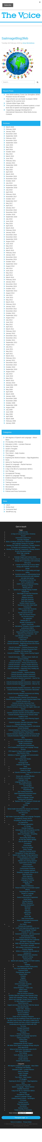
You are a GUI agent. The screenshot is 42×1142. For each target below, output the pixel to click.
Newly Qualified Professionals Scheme (27, 632)
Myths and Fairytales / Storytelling (27, 834)
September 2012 (11, 315)
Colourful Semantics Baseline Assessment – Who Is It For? (23, 688)
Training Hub (23, 1041)
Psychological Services (25, 795)
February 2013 (11, 304)
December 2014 (11, 257)
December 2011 (11, 336)
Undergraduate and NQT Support (23, 1043)
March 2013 (10, 302)
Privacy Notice (23, 974)
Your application (27, 618)
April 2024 (9, 149)
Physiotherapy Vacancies (23, 972)
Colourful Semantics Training (23, 724)
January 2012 (10, 333)
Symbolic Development (27, 905)
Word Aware (27, 922)
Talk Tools (27, 909)
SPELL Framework (27, 903)
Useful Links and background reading (27, 584)
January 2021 (10, 163)
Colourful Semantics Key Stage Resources (23, 705)
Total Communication (27, 918)
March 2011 (10, 356)
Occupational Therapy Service (23, 818)
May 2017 (9, 203)
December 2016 (11, 210)
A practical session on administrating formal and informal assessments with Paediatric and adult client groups (27, 576)
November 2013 (11, 286)
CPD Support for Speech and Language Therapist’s (23, 751)
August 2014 (10, 266)
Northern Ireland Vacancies (27, 603)
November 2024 (11, 140)
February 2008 (11, 421)
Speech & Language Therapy (15, 475)
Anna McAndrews (28, 43)
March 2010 (10, 380)
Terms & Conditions (23, 1012)
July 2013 (9, 295)
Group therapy (27, 845)
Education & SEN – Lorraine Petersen (18, 444)
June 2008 (9, 412)
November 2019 (11, 178)
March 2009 (10, 394)
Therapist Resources (23, 1030)
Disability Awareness (12, 466)
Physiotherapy (27, 789)
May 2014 (9, 273)
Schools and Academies (25, 926)
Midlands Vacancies (27, 597)
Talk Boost (27, 907)
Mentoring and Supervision (27, 630)
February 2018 (11, 194)
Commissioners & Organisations (23, 739)
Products (23, 976)
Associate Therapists (23, 539)
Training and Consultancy (25, 799)
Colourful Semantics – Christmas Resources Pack (23, 647)
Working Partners (11, 489)
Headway (27, 964)
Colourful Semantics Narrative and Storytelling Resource (23, 713)
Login (23, 807)
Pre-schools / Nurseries (27, 945)
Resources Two (23, 982)
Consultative (27, 843)
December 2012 (11, 309)
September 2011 (11, 342)
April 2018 (9, 192)
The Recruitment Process (25, 613)
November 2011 (11, 338)
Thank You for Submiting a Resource (23, 1016)
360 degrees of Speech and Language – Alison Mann (23, 1065)
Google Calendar (23, 1059)
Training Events (27, 959)
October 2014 (10, 261)
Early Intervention (27, 874)
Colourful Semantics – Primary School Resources (23, 663)
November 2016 (11, 212)
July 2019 (9, 183)
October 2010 (10, 367)
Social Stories (27, 899)
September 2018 (11, 187)
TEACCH (27, 914)
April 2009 (9, 392)
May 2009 (9, 389)
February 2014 (11, 279)
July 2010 (9, 374)
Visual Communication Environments (27, 920)
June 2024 (9, 145)
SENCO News (23, 989)
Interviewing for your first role (27, 580)
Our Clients (23, 924)
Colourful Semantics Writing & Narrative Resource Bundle (23, 734)
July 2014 (9, 268)
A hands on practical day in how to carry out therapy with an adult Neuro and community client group (27, 561)
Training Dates (23, 1039)
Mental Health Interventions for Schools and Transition (23, 809)
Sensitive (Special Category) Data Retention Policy (23, 995)
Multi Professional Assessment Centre (25, 793)
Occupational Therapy (13, 473)
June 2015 (9, 244)
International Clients (25, 768)
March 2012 (10, 329)
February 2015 (11, 253)
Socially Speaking (27, 901)
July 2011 (9, 347)
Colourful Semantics (27, 866)
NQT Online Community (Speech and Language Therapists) (23, 816)
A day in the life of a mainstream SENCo (19, 469)
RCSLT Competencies (27, 582)
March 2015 (10, 250)
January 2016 (10, 232)
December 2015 (11, 235)
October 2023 (10, 152)
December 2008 (11, 398)
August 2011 (10, 344)
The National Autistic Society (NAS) (27, 966)
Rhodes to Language (27, 893)
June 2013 (9, 297)
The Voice (35, 31)
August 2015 (10, 241)
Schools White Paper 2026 (15, 103)
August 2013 (10, 293)
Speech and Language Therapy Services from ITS (23, 999)
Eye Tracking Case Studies (23, 759)
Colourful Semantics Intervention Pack (23, 703)
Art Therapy (27, 826)
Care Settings (23, 1053)
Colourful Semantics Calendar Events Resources (23, 697)
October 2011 (10, 340)
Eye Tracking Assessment (25, 791)
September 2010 (11, 369)
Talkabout (27, 911)
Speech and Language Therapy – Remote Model (23, 997)
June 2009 (9, 387)
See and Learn (27, 895)
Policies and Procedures (23, 1061)
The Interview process (27, 616)
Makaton (27, 884)
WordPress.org (11, 511)
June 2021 (9, 158)
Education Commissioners (25, 741)
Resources (23, 980)
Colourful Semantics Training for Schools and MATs (23, 730)
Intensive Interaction (27, 878)
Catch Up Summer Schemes (25, 993)
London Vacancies (27, 595)
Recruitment (10, 487)
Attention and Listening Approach (27, 861)
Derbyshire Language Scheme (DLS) (27, 872)
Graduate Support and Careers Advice (25, 557)
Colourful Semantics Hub (23, 701)
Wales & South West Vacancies (27, 609)
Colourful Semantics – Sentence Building (23, 672)
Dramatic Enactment (27, 828)
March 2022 (10, 156)
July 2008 (9, 410)
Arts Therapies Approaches (25, 824)
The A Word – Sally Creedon (15, 453)
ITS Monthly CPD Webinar (14, 442)
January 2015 (10, 255)
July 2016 (9, 219)
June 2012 (9, 322)
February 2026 (11, 129)
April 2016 (9, 226)
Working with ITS (27, 588)
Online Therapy (27, 849)
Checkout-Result (23, 638)
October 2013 (10, 288)
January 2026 (10, 131)
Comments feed (11, 509)
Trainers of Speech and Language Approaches (23, 1036)
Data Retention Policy (23, 753)
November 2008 (11, 401)
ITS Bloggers (10, 455)
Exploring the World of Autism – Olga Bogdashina (22, 458)
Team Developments (12, 484)
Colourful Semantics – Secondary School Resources (23, 666)
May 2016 (9, 223)
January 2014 (10, 282)
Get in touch (23, 761)
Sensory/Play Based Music (27, 837)
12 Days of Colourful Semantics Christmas (23, 534)
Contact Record (23, 1057)
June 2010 (9, 376)
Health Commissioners (25, 743)
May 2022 (9, 154)
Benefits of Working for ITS (27, 622)
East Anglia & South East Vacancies (27, 593)
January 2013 (10, 306)
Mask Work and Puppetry (27, 832)
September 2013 (11, 291)
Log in (8, 505)
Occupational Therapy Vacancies (23, 820)
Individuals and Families (23, 764)
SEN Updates (10, 451)
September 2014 (11, 264)
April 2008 (9, 416)
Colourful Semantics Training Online (23, 732)
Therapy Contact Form (23, 1034)
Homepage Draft (23, 763)
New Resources (23, 813)
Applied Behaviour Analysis (27, 859)
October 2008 (10, 403)
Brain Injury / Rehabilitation (23, 1051)
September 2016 (11, 217)
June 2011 (9, 349)
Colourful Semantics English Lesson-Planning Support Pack (23, 699)
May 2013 (9, 300)
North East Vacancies (27, 599)
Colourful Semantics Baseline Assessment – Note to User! (23, 682)
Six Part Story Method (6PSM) (27, 839)
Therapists (23, 1032)
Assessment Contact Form (23, 538)
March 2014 (10, 277)
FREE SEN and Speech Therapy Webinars (27, 943)
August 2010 (10, 371)
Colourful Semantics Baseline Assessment (23, 674)
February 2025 (11, 138)
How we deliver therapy (25, 841)
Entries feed (10, 507)
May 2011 (9, 351)
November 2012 (11, 311)
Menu (38, 5)
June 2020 (9, 167)
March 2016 (10, 228)
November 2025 (11, 134)
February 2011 (11, 358)
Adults (25, 766)
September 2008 (11, 405)
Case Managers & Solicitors (23, 636)
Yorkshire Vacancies (27, 611)
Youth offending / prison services (23, 1055)
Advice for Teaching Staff (14, 462)
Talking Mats (27, 912)
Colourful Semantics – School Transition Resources (23, 664)
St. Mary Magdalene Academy (23, 1001)
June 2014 (9, 270)
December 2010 (11, 362)
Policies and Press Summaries (16, 491)
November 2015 (11, 237)
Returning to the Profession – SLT (27, 634)
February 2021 (11, 161)
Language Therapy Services (23, 782)
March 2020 (10, 174)
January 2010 (10, 383)
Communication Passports (27, 868)
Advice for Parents (12, 446)
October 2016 (10, 214)
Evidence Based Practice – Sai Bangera (19, 478)
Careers (23, 555)
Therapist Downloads (23, 1028)
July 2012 (9, 320)
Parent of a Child (25, 770)
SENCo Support (23, 991)
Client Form (23, 639)
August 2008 (10, 407)
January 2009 (10, 396)
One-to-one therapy (27, 847)
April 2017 (9, 205)
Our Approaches (23, 822)
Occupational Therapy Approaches (25, 853)
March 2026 (10, 127)
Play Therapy (27, 836)
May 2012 (9, 324)
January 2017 (10, 208)
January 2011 (10, 360)
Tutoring (25, 805)
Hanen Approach (27, 876)
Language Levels (23, 780)
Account (23, 536)
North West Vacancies (27, 601)
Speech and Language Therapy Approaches (25, 855)
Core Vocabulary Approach (27, 870)
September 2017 (11, 201)
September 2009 (11, 385)
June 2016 (9, 221)
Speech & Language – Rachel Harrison (19, 464)
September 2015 (11, 239)
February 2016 (11, 230)
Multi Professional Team (23, 811)
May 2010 (9, 378)
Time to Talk (27, 916)
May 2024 (9, 147)
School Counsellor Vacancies (23, 984)
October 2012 (10, 313)
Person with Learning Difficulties (25, 776)
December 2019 (11, 176)
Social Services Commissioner (25, 745)
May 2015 (9, 246)
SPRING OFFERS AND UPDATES (27, 955)
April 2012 (9, 327)
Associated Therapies (25, 784)
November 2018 (11, 185)
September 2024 (11, 143)
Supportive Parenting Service (27, 851)
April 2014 (9, 275)
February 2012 (11, 331)
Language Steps (27, 882)
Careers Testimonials (27, 624)
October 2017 (10, 199)
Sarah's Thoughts (11, 449)
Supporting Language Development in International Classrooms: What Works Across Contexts (21, 112)
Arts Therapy (10, 471)
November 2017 (11, 196)
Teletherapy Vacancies (23, 1011)
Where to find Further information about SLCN (23, 1049)
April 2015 (9, 248)
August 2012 (10, 318)
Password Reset (23, 970)
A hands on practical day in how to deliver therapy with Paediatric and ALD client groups (27, 566)
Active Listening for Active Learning (27, 857)
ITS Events (9, 480)
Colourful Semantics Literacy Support (23, 711)
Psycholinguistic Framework (27, 891)
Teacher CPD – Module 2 (23, 1009)
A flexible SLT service (27, 932)
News (7, 460)
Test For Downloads (23, 1014)
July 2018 (9, 190)
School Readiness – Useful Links (23, 987)
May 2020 (9, 169)
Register (23, 978)
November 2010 (11, 365)
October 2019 (10, 181)
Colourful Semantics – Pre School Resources (23, 661)
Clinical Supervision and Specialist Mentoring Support (23, 641)
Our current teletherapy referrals (23, 968)
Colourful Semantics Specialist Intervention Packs (23, 722)
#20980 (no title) (23, 532)
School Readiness (23, 986)
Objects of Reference (27, 886)
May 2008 (9, 414)
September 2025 (11, 136)
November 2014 (11, 259)
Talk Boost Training (27, 957)
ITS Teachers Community (23, 778)
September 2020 (11, 165)
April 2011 (9, 353)
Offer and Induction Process (27, 614)
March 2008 (10, 419)
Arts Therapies (27, 786)
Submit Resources (23, 1003)
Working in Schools (27, 586)
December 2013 (11, 284)
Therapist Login (20, 1117)
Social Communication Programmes (27, 897)
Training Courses (11, 482)
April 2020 (9, 172)
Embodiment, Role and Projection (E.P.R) (27, 830)
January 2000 (10, 423)
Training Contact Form (23, 1037)
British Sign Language (23, 553)
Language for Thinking (27, 880)
